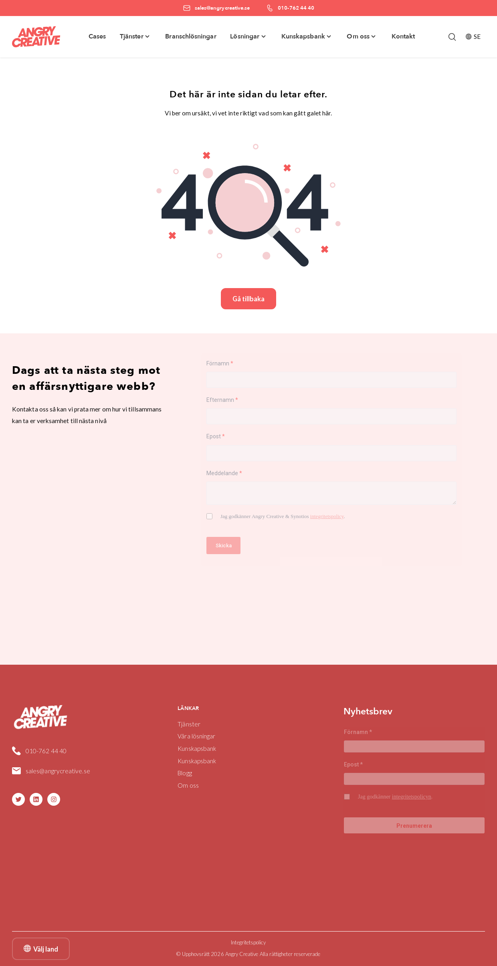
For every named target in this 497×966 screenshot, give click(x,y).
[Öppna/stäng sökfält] (452, 37)
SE (473, 36)
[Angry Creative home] (36, 37)
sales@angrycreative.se (58, 770)
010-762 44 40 (46, 750)
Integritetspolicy (248, 942)
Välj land (41, 949)
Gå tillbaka (248, 299)
